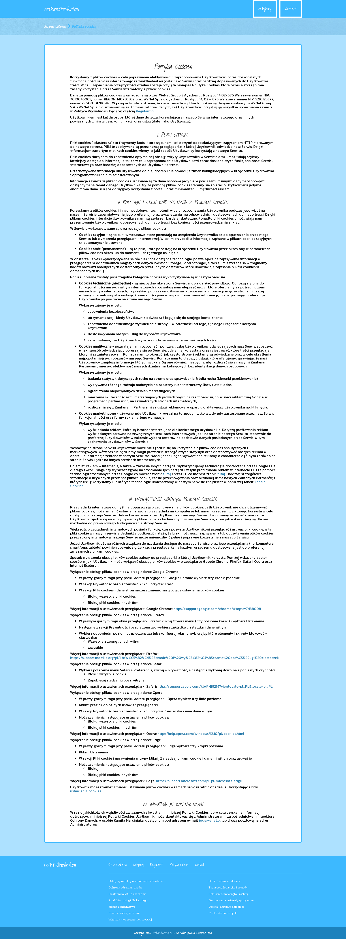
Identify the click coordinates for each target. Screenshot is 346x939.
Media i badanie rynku (223, 913)
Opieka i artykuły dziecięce (226, 907)
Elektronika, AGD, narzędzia (127, 894)
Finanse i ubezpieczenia (124, 913)
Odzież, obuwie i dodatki (225, 881)
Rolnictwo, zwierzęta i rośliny (228, 894)
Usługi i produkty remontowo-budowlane (136, 881)
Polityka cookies (179, 865)
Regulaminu (145, 111)
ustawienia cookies (85, 791)
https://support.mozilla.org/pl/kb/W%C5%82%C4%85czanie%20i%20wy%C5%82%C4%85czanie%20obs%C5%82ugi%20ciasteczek (174, 657)
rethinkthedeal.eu (61, 8)
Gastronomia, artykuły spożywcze (231, 900)
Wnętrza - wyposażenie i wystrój (130, 919)
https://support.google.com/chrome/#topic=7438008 (217, 608)
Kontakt (291, 8)
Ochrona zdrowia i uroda (125, 887)
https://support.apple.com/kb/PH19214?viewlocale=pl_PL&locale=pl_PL (215, 686)
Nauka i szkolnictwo (122, 907)
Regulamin (156, 865)
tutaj (167, 473)
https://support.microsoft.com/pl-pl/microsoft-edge (199, 780)
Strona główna (55, 26)
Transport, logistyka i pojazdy (228, 887)
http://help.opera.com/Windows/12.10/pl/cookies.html (201, 733)
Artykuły (264, 8)
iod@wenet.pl (210, 820)
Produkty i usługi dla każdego (128, 900)
